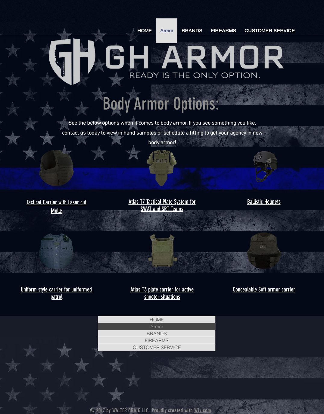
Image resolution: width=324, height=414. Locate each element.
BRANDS (157, 333)
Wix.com (202, 410)
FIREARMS (157, 340)
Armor (156, 326)
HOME (157, 320)
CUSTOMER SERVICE (157, 347)
